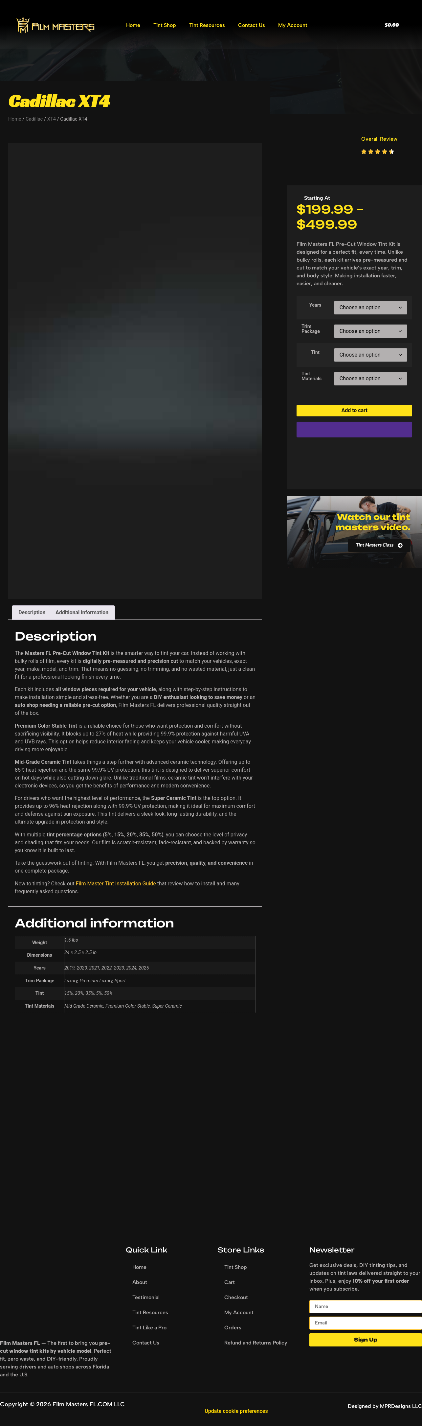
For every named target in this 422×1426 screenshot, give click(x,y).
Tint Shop (164, 25)
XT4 (51, 119)
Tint (315, 352)
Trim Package (310, 329)
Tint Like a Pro (149, 1327)
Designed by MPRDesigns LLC (385, 1406)
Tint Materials (311, 376)
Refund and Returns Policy (255, 1343)
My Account (292, 25)
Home (133, 25)
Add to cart (354, 410)
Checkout (236, 1297)
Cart (229, 1282)
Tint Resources (207, 25)
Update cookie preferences (236, 1411)
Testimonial (146, 1297)
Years (315, 305)
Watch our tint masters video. (373, 522)
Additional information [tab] (82, 612)
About (139, 1282)
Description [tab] (31, 612)
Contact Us (251, 25)
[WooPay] (354, 429)
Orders (232, 1327)
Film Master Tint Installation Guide (116, 883)
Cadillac (34, 119)
